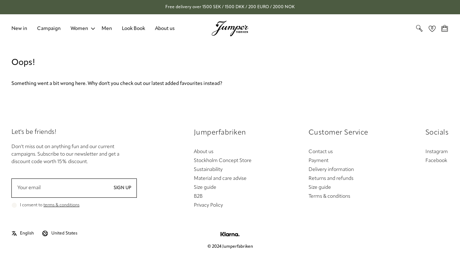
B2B (198, 196)
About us (165, 28)
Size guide (205, 187)
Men (107, 28)
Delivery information (331, 169)
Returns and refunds (331, 178)
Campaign (49, 28)
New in (19, 28)
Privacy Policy (208, 205)
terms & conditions (61, 205)
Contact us (321, 152)
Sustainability (208, 169)
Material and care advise (220, 178)
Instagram (436, 152)
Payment (319, 160)
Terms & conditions (329, 196)
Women (79, 28)
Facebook (436, 160)
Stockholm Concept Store (223, 160)
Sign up (122, 188)
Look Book (133, 28)
